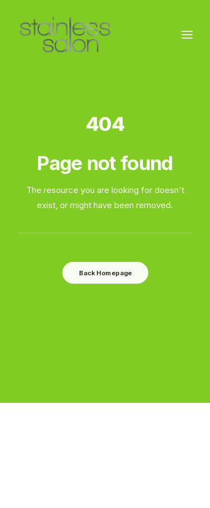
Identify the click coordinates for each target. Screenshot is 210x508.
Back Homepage (104, 272)
